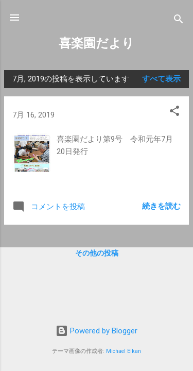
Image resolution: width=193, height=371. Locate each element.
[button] (174, 113)
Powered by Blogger (96, 330)
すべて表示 (161, 78)
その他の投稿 (96, 253)
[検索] (178, 21)
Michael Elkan (123, 351)
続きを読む (161, 206)
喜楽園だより (96, 43)
